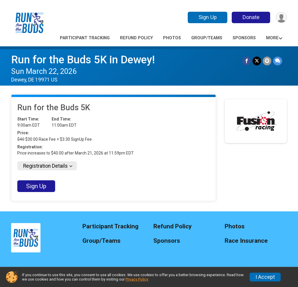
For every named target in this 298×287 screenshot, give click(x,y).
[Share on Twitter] (257, 61)
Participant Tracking (85, 37)
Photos (172, 37)
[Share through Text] (277, 61)
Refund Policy (136, 37)
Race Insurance (246, 240)
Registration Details (45, 166)
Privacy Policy (137, 279)
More (272, 37)
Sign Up (208, 17)
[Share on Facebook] (246, 61)
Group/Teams (206, 37)
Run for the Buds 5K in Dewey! (83, 59)
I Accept (265, 277)
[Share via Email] (267, 61)
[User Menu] (281, 17)
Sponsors (244, 37)
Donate (251, 17)
